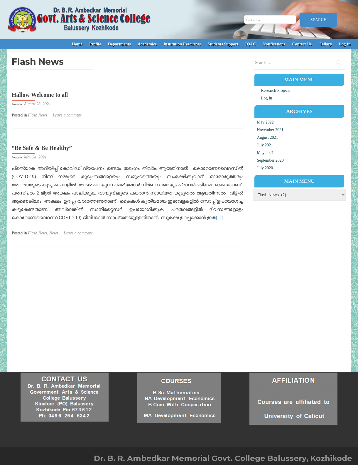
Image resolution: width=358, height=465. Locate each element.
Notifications (274, 44)
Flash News (37, 115)
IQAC (250, 44)
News (53, 233)
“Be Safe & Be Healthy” (42, 148)
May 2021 (265, 153)
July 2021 (265, 145)
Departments (119, 44)
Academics (147, 44)
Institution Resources (182, 44)
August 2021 (267, 137)
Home (77, 44)
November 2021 (270, 130)
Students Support (223, 44)
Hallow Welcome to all (40, 95)
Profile (95, 44)
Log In (345, 44)
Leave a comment (67, 115)
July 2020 (265, 168)
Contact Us (302, 44)
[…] (219, 218)
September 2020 (270, 160)
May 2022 (265, 122)
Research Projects (276, 90)
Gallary (325, 44)
